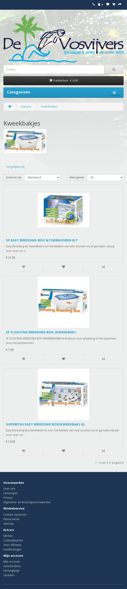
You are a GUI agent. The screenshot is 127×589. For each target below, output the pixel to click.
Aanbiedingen (12, 549)
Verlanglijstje (11, 571)
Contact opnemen (15, 515)
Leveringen (10, 493)
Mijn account (11, 561)
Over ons (9, 489)
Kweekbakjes (49, 106)
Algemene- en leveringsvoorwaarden (27, 502)
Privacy (7, 498)
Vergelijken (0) (15, 167)
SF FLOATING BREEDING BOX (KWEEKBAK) (41, 332)
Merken (8, 536)
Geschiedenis (12, 566)
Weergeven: (77, 177)
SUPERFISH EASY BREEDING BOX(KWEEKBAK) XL (45, 424)
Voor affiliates (12, 545)
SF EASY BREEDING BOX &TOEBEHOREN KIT (42, 240)
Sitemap (8, 524)
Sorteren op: (14, 177)
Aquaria (26, 106)
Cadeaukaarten (13, 540)
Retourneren (11, 519)
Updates (9, 575)
